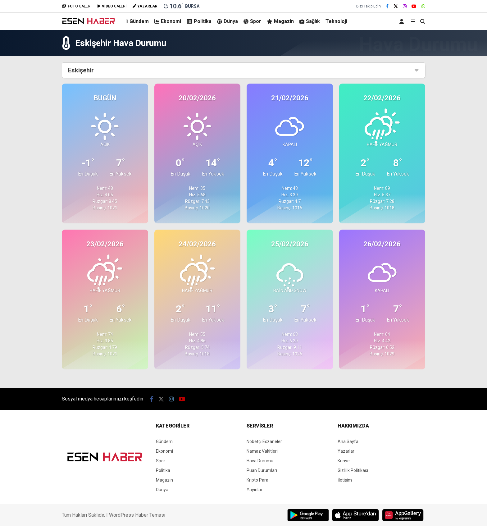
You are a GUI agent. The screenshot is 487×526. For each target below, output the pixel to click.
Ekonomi (167, 21)
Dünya (227, 21)
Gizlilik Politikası (353, 470)
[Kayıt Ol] (402, 21)
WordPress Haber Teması (137, 515)
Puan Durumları (262, 470)
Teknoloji (336, 21)
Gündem (137, 21)
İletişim (345, 480)
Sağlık (309, 21)
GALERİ (76, 6)
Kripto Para (257, 480)
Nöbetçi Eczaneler (264, 441)
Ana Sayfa (348, 441)
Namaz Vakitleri (262, 451)
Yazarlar (346, 451)
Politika (199, 21)
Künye (344, 460)
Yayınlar (254, 489)
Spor (252, 21)
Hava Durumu (260, 460)
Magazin (280, 21)
